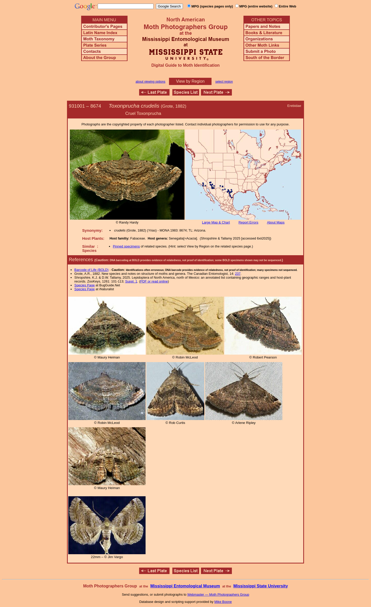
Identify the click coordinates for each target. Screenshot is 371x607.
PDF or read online (154, 281)
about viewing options (150, 81)
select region (224, 81)
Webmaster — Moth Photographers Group (218, 594)
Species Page (84, 285)
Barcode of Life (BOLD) (91, 270)
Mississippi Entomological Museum (185, 586)
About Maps (275, 222)
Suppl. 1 (131, 281)
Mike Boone (223, 602)
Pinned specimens (126, 246)
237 (237, 274)
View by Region (190, 81)
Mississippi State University (260, 586)
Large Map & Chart (216, 222)
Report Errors (248, 222)
